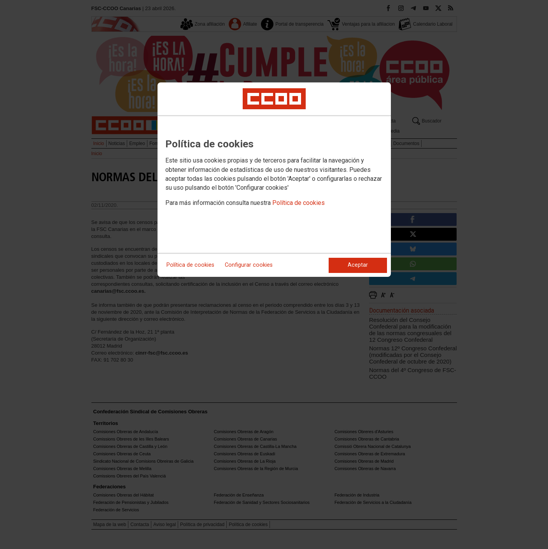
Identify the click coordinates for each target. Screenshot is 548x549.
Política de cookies (298, 202)
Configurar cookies (249, 265)
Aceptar (358, 265)
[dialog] (274, 179)
